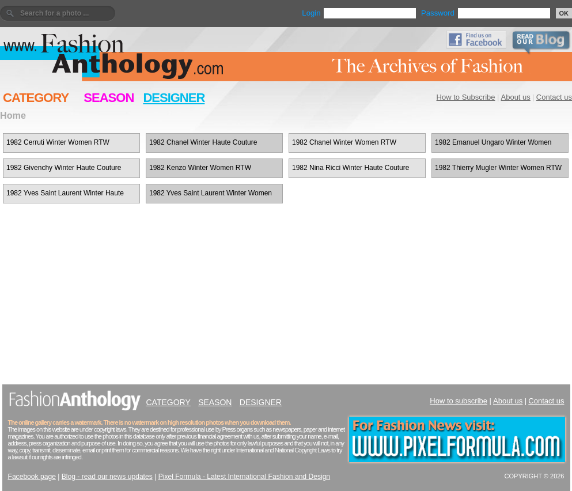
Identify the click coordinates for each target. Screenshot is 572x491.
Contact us (554, 97)
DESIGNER (173, 97)
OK (564, 13)
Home (13, 115)
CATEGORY (36, 97)
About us (516, 97)
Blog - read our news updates (107, 477)
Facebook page (32, 477)
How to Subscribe (466, 97)
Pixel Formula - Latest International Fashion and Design (244, 477)
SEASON (109, 97)
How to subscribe (458, 400)
